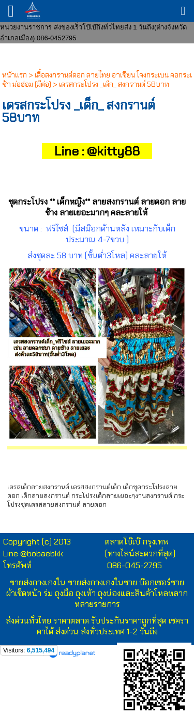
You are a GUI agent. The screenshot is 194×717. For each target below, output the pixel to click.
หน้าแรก (14, 75)
